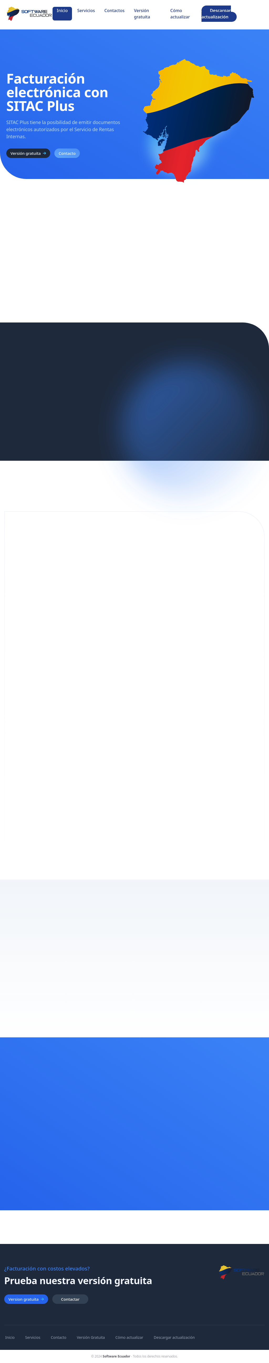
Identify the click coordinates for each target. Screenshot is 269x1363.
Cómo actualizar (180, 14)
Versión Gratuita (91, 1337)
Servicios (86, 10)
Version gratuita (26, 1299)
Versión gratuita (142, 14)
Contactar (70, 1299)
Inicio (62, 10)
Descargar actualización (216, 14)
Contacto (67, 153)
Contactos (114, 10)
